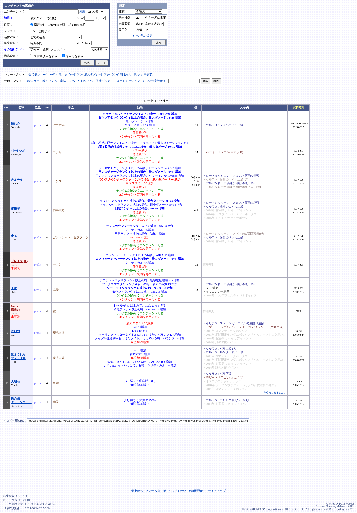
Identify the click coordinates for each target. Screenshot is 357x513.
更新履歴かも (197, 490)
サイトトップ (217, 490)
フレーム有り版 (155, 490)
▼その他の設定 (142, 35)
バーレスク (18, 150)
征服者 (15, 208)
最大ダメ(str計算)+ (71, 74)
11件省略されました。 (273, 392)
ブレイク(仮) (19, 261)
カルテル (17, 179)
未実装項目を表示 (43, 56)
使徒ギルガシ (104, 80)
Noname (330, 506)
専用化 (137, 74)
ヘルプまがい (177, 490)
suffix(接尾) (77, 24)
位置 (38, 107)
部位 (71, 107)
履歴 (82, 11)
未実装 (148, 74)
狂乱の (15, 123)
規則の (15, 331)
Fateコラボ (32, 80)
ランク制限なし (121, 74)
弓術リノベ (85, 80)
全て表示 (34, 74)
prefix (45, 74)
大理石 (15, 381)
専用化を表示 (72, 56)
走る (14, 235)
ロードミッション (128, 80)
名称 (21, 107)
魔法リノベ (67, 80)
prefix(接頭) (57, 24)
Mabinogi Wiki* (345, 506)
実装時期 (298, 107)
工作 (14, 288)
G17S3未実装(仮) (154, 80)
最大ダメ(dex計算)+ (97, 74)
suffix (53, 74)
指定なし (38, 24)
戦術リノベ (49, 80)
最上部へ (137, 490)
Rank (46, 107)
